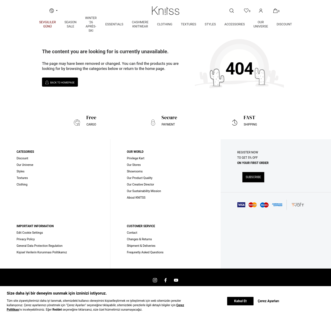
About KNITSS (136, 197)
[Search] (232, 10)
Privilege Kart (135, 158)
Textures (22, 178)
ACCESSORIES (234, 24)
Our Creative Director (140, 184)
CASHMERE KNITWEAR (140, 24)
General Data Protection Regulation (39, 245)
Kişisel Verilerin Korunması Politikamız (41, 252)
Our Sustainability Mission (144, 191)
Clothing (21, 184)
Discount (22, 158)
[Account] (261, 10)
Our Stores (134, 165)
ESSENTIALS (114, 24)
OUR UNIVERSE (261, 24)
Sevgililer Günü (47, 24)
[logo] (165, 10)
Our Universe (24, 165)
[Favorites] (246, 10)
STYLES (210, 24)
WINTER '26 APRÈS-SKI (91, 24)
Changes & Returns (139, 239)
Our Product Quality (139, 178)
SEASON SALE (70, 24)
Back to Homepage (60, 82)
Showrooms (135, 171)
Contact (132, 232)
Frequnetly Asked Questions (145, 252)
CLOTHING (164, 24)
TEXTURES (188, 24)
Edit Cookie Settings (29, 232)
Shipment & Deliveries (141, 245)
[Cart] (275, 10)
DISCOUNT (284, 24)
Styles (20, 171)
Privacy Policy (25, 239)
